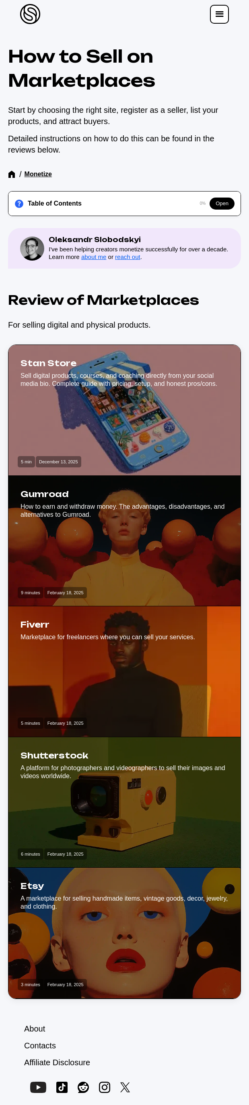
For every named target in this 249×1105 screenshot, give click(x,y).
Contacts (40, 1045)
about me (94, 256)
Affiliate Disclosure (57, 1062)
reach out (127, 256)
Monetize (38, 174)
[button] (219, 14)
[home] (28, 14)
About (34, 1028)
